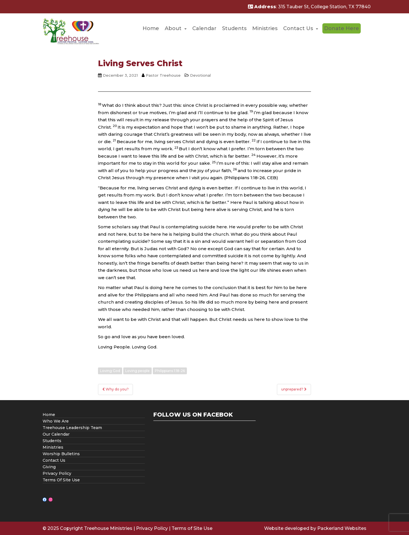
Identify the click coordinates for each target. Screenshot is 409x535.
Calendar (204, 28)
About (173, 28)
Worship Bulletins (61, 453)
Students (234, 28)
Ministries (264, 28)
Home (151, 28)
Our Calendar (56, 434)
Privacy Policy (57, 473)
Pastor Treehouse (163, 75)
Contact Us (298, 28)
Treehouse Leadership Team (72, 427)
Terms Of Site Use (61, 479)
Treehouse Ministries (108, 528)
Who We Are (56, 421)
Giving (49, 466)
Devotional (200, 75)
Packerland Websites (341, 528)
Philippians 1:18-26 (170, 371)
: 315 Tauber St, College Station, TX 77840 (309, 6)
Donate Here (341, 28)
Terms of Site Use (192, 528)
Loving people (137, 371)
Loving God (110, 371)
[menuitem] (150, 28)
